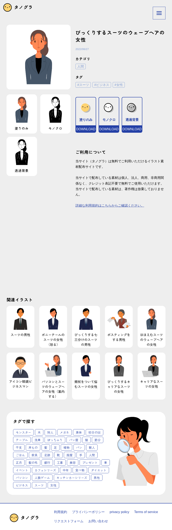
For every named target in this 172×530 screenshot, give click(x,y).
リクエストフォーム (68, 521)
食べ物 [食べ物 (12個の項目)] (79, 470)
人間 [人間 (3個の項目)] (92, 455)
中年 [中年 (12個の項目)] (66, 470)
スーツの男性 (20, 322)
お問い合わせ (98, 521)
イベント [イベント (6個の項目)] (22, 470)
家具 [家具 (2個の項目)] (34, 455)
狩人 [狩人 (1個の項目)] (50, 432)
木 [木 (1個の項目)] (39, 432)
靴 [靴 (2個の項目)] (58, 455)
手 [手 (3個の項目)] (80, 455)
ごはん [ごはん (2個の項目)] (20, 455)
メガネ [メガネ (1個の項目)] (64, 432)
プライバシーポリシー (88, 512)
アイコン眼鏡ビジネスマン (20, 371)
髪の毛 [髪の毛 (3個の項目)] (33, 462)
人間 (80, 66)
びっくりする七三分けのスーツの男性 (86, 327)
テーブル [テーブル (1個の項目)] (22, 440)
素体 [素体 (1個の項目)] (79, 432)
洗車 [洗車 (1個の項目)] (38, 440)
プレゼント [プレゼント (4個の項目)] (90, 462)
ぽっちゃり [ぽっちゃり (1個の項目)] (55, 440)
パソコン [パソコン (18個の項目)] (22, 477)
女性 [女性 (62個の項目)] (53, 485)
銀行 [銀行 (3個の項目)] (47, 462)
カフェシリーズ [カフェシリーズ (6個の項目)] (45, 470)
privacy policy (119, 512)
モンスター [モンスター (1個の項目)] (23, 432)
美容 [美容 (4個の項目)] (73, 462)
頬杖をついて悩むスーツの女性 (86, 371)
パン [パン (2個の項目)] (79, 447)
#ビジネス (101, 85)
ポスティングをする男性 (119, 324)
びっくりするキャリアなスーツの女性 (119, 373)
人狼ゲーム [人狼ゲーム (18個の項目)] (42, 477)
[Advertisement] (45, 255)
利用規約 (60, 512)
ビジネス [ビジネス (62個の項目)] (22, 485)
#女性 (119, 85)
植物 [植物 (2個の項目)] (66, 447)
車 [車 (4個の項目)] (105, 462)
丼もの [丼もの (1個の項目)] (33, 447)
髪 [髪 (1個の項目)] (45, 447)
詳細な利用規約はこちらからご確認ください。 (109, 205)
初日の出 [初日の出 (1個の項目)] (94, 432)
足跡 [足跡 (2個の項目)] (47, 455)
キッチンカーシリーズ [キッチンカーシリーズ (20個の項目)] (71, 477)
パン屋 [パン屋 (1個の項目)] (73, 440)
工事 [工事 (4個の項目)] (60, 462)
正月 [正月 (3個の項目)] (19, 462)
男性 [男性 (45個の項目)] (97, 477)
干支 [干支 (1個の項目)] (19, 447)
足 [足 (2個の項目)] (55, 447)
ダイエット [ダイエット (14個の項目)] (98, 470)
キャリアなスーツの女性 (151, 371)
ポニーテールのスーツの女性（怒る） (53, 327)
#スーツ (83, 85)
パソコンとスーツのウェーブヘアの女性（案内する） (53, 376)
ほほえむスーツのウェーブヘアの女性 (151, 327)
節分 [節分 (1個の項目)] (97, 440)
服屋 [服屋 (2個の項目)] (69, 455)
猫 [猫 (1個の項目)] (86, 440)
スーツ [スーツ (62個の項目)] (39, 485)
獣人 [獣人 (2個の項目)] (92, 447)
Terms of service (146, 512)
